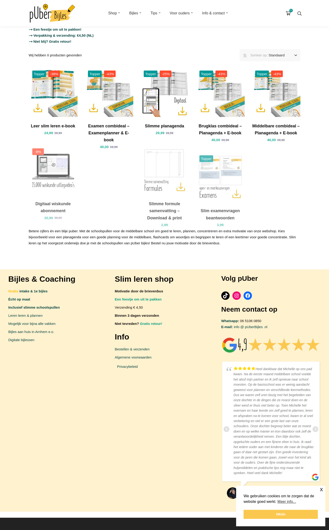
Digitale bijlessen (21, 340)
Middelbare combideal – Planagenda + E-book (276, 129)
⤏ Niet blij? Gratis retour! (50, 41)
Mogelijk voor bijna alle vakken (31, 324)
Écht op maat (19, 299)
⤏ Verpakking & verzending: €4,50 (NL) (61, 35)
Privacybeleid (127, 366)
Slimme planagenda (164, 126)
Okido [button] (281, 514)
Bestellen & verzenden (132, 349)
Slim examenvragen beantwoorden (220, 218)
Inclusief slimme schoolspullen (34, 307)
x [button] (321, 489)
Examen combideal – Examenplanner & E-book (108, 133)
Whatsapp (229, 321)
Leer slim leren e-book (53, 126)
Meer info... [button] (286, 502)
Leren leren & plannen (25, 315)
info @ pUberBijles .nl (244, 327)
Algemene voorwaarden (133, 357)
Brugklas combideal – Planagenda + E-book (220, 129)
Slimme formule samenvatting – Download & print (164, 215)
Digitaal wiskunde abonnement (53, 211)
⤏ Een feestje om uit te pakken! (55, 29)
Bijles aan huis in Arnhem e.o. (31, 332)
